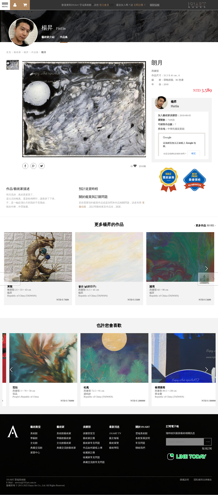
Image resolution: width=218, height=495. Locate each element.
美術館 (34, 436)
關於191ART (142, 430)
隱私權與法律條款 (203, 483)
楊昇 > (27, 52)
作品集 (64, 37)
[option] (12, 64)
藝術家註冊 (89, 441)
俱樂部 (87, 430)
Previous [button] (10, 268)
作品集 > (36, 52)
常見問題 (140, 446)
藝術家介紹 (48, 37)
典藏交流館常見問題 (94, 465)
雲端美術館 (141, 436)
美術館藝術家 (64, 436)
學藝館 (34, 441)
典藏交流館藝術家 (66, 451)
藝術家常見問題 (91, 446)
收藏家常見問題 (91, 460)
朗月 (43, 52)
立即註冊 (138, 5)
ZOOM (142, 166)
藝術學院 (114, 451)
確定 (193, 153)
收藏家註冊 (89, 455)
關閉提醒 (155, 5)
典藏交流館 (36, 451)
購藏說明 (184, 483)
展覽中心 (35, 455)
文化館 (34, 446)
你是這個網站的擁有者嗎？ (175, 154)
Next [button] (207, 268)
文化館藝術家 (64, 446)
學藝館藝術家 (64, 441)
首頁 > (9, 52)
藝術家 (60, 430)
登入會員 (104, 5)
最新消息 (114, 430)
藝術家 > (18, 52)
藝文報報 (114, 441)
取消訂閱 (207, 451)
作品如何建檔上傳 (92, 451)
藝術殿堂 (35, 430)
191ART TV (115, 436)
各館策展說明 (142, 441)
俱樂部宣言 (89, 436)
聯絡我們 (140, 451)
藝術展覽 (114, 446)
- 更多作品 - (205, 225)
